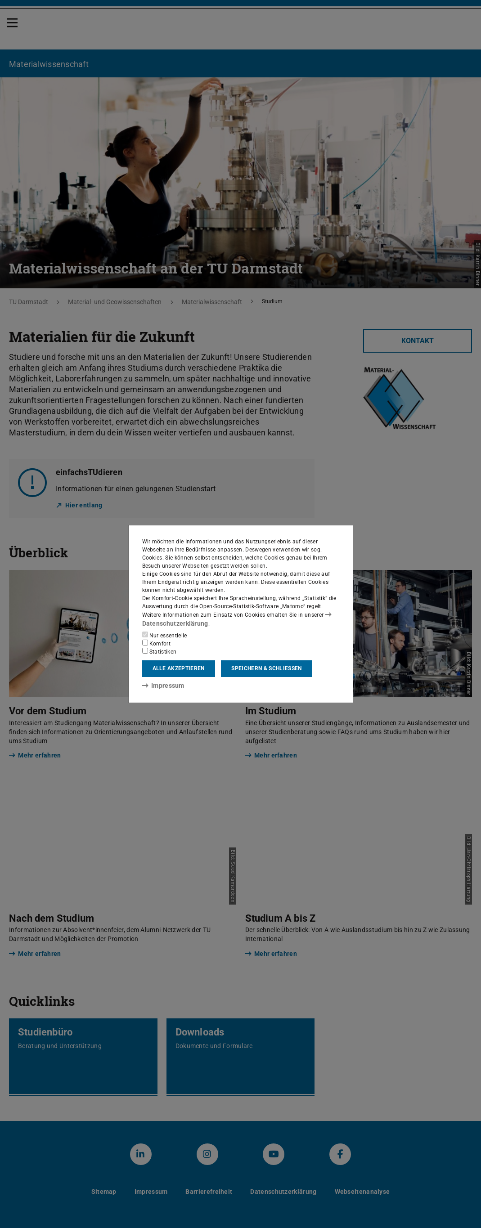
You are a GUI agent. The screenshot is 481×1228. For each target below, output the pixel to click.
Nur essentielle (164, 634)
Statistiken (159, 650)
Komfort (156, 642)
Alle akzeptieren (179, 668)
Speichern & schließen (266, 668)
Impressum (160, 685)
